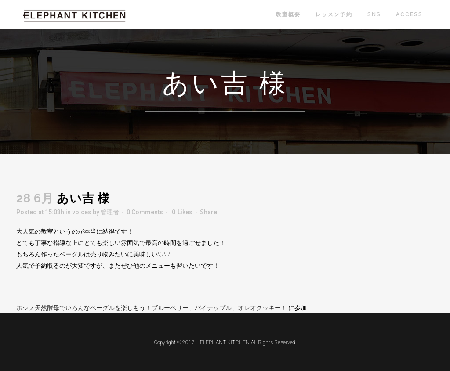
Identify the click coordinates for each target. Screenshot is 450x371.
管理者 (110, 212)
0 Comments (145, 212)
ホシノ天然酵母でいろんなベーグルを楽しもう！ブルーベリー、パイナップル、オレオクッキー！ (152, 307)
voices (81, 212)
